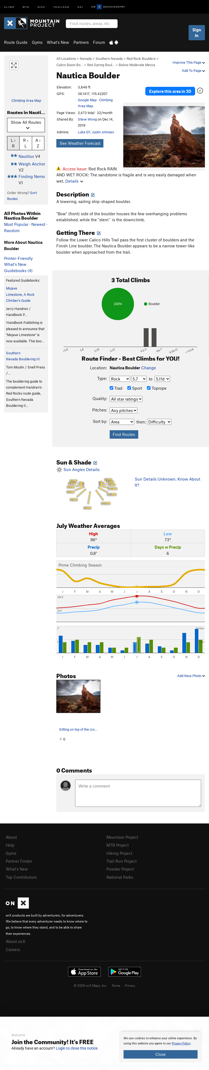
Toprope (157, 388)
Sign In (196, 32)
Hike (41, 6)
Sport (134, 388)
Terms (116, 985)
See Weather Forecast (80, 143)
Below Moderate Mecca (137, 65)
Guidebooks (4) (18, 270)
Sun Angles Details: (91, 488)
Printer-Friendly (18, 258)
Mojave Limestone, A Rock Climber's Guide (20, 294)
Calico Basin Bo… (69, 65)
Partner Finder (19, 861)
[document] (161, 1047)
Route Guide (15, 42)
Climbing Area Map (26, 100)
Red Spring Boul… (101, 65)
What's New (58, 42)
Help (10, 845)
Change (148, 367)
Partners (81, 42)
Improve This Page (189, 62)
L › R (13, 142)
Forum (99, 42)
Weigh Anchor (32, 163)
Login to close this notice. (77, 1048)
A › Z (38, 142)
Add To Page (193, 70)
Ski (80, 6)
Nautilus (26, 156)
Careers (13, 949)
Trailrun (61, 6)
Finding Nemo (32, 176)
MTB (26, 6)
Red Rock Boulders (141, 58)
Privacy (130, 985)
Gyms (37, 42)
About (11, 837)
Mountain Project (122, 837)
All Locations (66, 58)
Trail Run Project (121, 861)
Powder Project (120, 868)
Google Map (87, 100)
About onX (15, 941)
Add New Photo (191, 676)
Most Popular (16, 224)
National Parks (119, 877)
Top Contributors (21, 877)
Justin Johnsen (103, 132)
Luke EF (84, 132)
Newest (38, 224)
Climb (9, 6)
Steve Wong (87, 119)
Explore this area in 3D (170, 91)
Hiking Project (119, 853)
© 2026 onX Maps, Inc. (90, 985)
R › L (25, 142)
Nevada (86, 58)
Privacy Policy (181, 1043)
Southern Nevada (109, 58)
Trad (116, 388)
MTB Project (117, 845)
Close (160, 1054)
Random (12, 230)
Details (74, 181)
